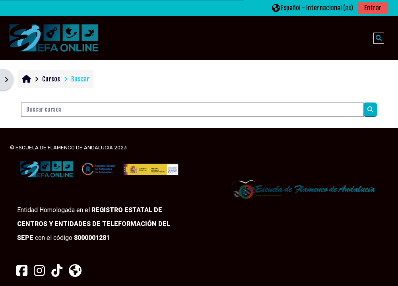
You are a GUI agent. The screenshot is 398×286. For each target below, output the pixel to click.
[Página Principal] (53, 38)
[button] (312, 8)
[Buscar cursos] (192, 109)
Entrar (373, 8)
